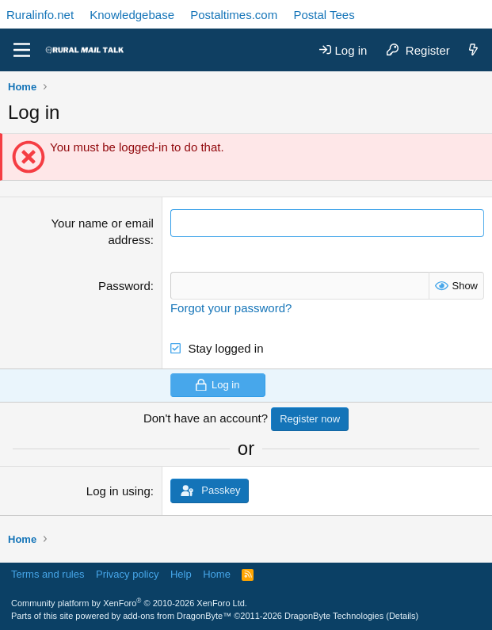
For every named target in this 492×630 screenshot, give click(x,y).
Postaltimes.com (233, 14)
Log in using (118, 491)
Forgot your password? (231, 308)
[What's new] (473, 50)
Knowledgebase (132, 14)
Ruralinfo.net (40, 14)
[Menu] (21, 50)
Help (181, 574)
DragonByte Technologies (333, 615)
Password (124, 285)
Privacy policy (127, 574)
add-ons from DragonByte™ (177, 615)
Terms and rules (47, 574)
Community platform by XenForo (129, 603)
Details (402, 615)
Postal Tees (323, 14)
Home (217, 574)
